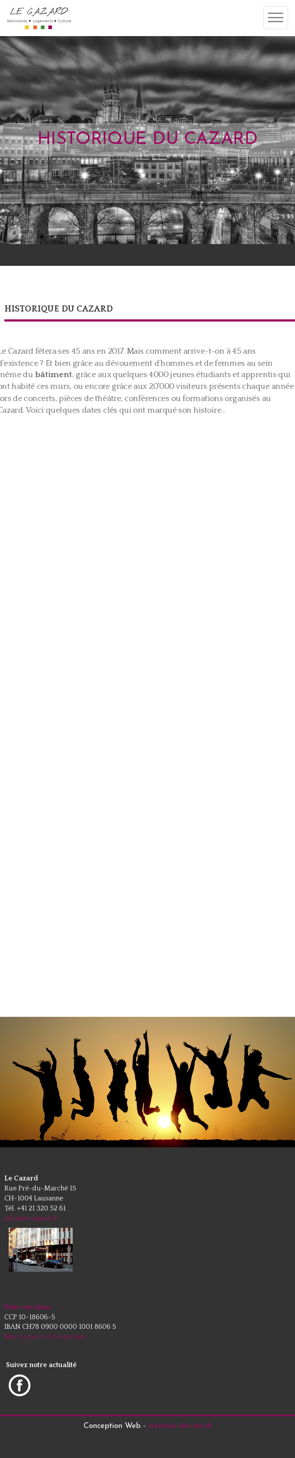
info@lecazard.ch (31, 1218)
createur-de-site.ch (179, 1426)
